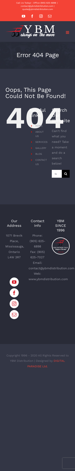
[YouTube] (14, 282)
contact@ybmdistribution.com (51, 268)
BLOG (38, 153)
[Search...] (57, 174)
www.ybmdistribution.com (48, 279)
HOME (39, 125)
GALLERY (40, 148)
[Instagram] (14, 303)
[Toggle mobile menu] (68, 32)
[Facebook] (14, 292)
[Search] (66, 174)
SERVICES (41, 142)
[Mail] (14, 314)
